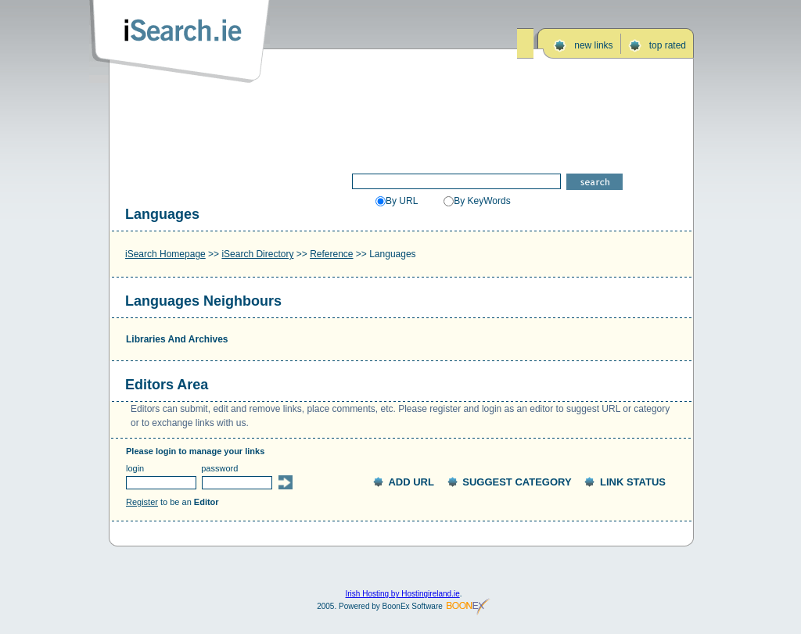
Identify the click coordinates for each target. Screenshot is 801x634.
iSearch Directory (257, 254)
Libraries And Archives (177, 339)
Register (142, 502)
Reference (331, 254)
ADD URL (411, 482)
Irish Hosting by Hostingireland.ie (403, 593)
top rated (667, 45)
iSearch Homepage (165, 254)
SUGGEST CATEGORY (516, 482)
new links (593, 45)
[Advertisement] (402, 123)
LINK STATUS (633, 482)
